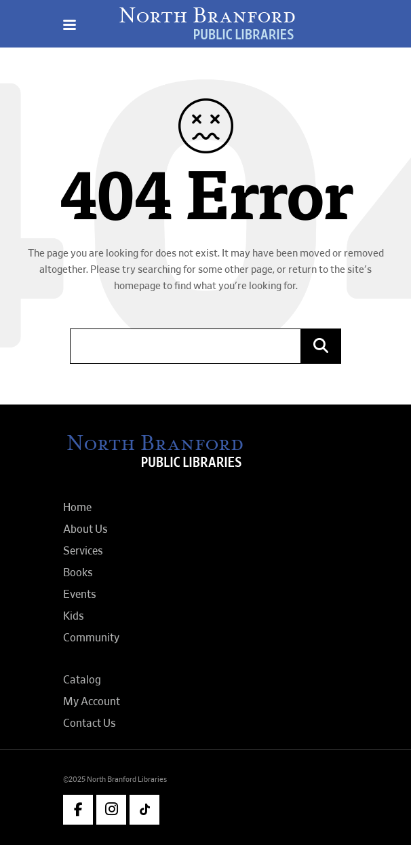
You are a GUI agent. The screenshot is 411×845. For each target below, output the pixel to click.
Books (78, 572)
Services (83, 551)
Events (79, 594)
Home (77, 507)
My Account (91, 701)
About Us (85, 529)
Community (91, 638)
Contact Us (89, 723)
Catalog (82, 680)
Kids (73, 616)
